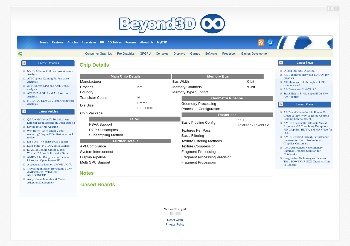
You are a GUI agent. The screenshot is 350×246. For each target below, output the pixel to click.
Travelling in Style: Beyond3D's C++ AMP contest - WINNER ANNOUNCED (49, 172)
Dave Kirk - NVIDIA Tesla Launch (48, 145)
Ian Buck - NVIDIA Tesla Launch (47, 141)
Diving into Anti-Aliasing (42, 126)
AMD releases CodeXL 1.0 (300, 89)
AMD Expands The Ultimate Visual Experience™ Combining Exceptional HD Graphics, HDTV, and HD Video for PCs (308, 127)
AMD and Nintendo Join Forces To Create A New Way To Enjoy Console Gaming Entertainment (306, 115)
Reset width (175, 219)
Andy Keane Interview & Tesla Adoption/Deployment (46, 180)
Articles (72, 42)
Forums (131, 42)
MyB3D (162, 42)
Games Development (255, 53)
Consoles (162, 53)
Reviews (58, 42)
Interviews (89, 42)
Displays (179, 53)
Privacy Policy (175, 224)
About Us (146, 42)
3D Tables (115, 42)
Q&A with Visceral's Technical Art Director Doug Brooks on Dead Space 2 (51, 121)
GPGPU (145, 53)
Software (211, 53)
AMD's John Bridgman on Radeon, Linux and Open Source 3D (48, 158)
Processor (229, 53)
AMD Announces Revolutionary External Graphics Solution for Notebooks (303, 151)
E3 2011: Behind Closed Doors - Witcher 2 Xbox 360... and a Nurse (48, 151)
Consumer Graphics (98, 53)
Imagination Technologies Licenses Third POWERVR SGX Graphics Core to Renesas (307, 161)
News (44, 42)
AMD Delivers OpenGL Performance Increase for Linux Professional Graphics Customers (306, 140)
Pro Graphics (126, 53)
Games (195, 53)
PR (102, 42)
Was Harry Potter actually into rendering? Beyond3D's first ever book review (50, 134)
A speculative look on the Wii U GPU (49, 164)
